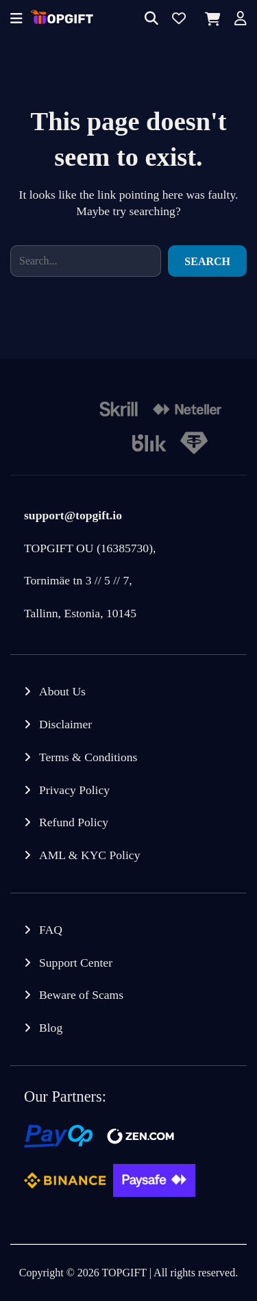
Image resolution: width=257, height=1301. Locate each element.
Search (207, 261)
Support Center (75, 962)
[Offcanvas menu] (16, 19)
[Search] (151, 19)
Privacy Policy (74, 790)
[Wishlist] (179, 19)
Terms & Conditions (88, 757)
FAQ (50, 930)
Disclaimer (65, 724)
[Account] (240, 19)
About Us (62, 691)
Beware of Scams (81, 995)
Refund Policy (73, 822)
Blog (50, 1027)
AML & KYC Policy (89, 855)
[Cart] (210, 19)
